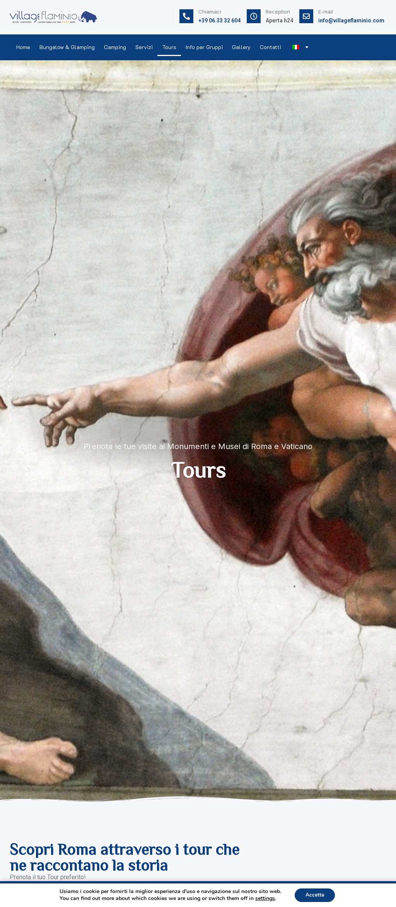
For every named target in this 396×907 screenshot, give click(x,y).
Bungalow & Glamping (67, 47)
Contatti (270, 47)
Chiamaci (209, 12)
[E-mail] (306, 16)
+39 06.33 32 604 (219, 20)
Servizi (144, 47)
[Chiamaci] (186, 16)
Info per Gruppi (204, 47)
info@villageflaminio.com (351, 20)
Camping (115, 47)
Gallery (241, 47)
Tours (169, 47)
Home (23, 47)
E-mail (325, 12)
